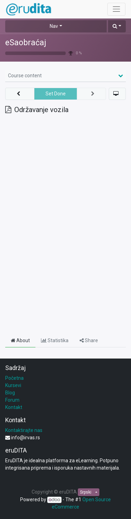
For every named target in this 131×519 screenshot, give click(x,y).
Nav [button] (54, 26)
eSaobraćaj (25, 42)
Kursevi (13, 385)
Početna (14, 378)
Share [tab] (89, 340)
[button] (117, 26)
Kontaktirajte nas (23, 430)
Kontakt (13, 407)
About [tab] (20, 340)
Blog (10, 392)
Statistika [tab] (54, 340)
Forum (12, 400)
